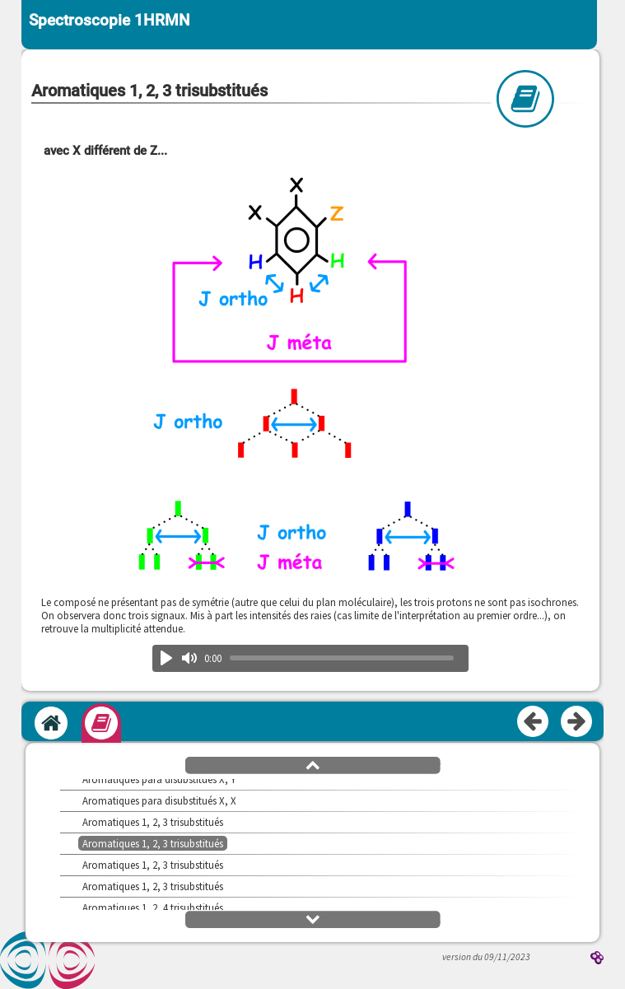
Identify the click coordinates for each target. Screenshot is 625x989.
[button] (313, 764)
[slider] (342, 657)
